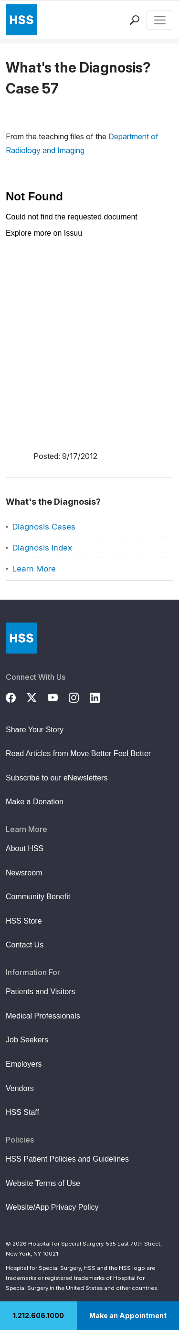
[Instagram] (79, 696)
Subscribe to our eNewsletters (56, 778)
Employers (24, 1064)
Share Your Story (34, 730)
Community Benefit (38, 897)
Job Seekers (27, 1040)
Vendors (20, 1088)
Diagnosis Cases (43, 526)
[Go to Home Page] (21, 638)
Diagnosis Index (42, 547)
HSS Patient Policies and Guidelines (67, 1159)
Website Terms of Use (43, 1183)
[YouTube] (58, 696)
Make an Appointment (128, 1315)
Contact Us (24, 945)
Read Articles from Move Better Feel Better (78, 753)
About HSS (24, 848)
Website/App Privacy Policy (52, 1207)
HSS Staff (22, 1112)
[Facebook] (16, 696)
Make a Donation (34, 802)
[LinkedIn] (100, 696)
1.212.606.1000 (38, 1315)
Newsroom (24, 873)
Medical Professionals (43, 1016)
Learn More (34, 568)
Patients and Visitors (40, 991)
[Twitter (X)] (37, 696)
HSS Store (24, 921)
